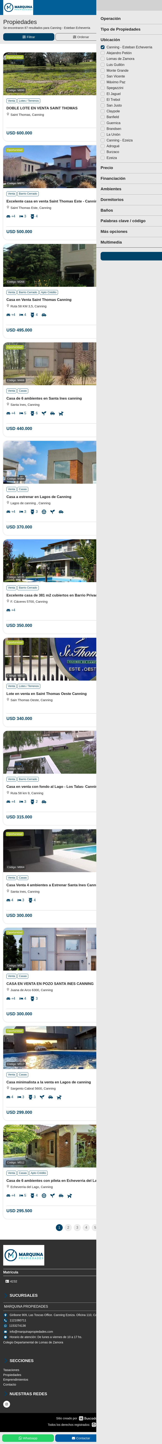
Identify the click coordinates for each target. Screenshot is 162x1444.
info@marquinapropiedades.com (31, 1331)
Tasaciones (11, 1370)
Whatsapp (28, 1438)
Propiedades (12, 1375)
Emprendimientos (15, 1379)
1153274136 (17, 1325)
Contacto (9, 1384)
